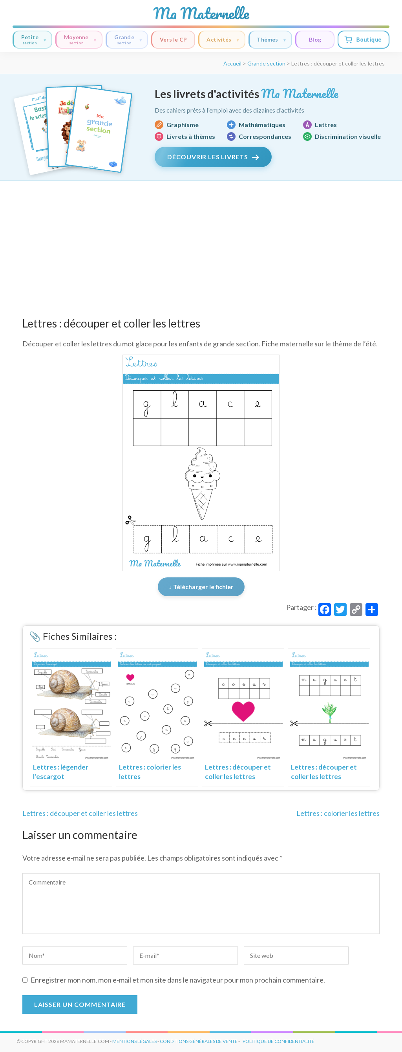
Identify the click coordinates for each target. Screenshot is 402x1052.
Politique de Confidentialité (278, 1041)
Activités (222, 40)
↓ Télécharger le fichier (201, 586)
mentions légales (134, 1041)
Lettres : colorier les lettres (338, 813)
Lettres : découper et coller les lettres (80, 813)
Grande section (266, 63)
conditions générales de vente (199, 1041)
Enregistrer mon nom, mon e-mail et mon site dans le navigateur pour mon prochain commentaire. (178, 980)
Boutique (362, 40)
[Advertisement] (201, 240)
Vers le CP (173, 39)
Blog (315, 39)
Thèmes (272, 40)
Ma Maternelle (201, 13)
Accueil (232, 63)
